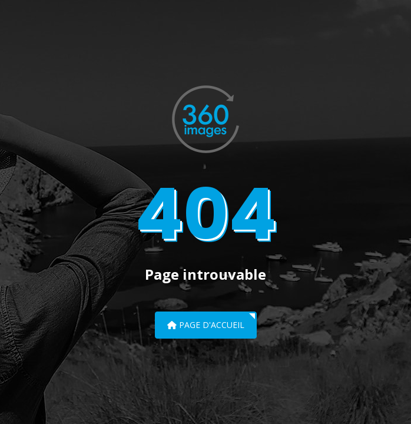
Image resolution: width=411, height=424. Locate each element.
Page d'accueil (205, 324)
